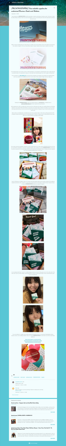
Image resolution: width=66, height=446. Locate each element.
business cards (16, 377)
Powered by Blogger (33, 443)
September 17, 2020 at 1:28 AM (20, 384)
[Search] (56, 3)
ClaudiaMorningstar (18, 381)
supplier (42, 377)
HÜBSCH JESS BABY (17, 2)
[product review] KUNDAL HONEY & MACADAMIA (21, 415)
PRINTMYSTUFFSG (36, 377)
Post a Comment (15, 394)
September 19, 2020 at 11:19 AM (21, 392)
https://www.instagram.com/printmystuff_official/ (33, 340)
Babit (16, 388)
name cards (23, 377)
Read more (53, 412)
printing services (29, 377)
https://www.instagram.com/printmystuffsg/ (33, 339)
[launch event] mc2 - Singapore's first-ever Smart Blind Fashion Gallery (25, 403)
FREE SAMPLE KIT (23, 75)
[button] (54, 8)
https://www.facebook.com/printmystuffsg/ (33, 342)
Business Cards (18, 390)
